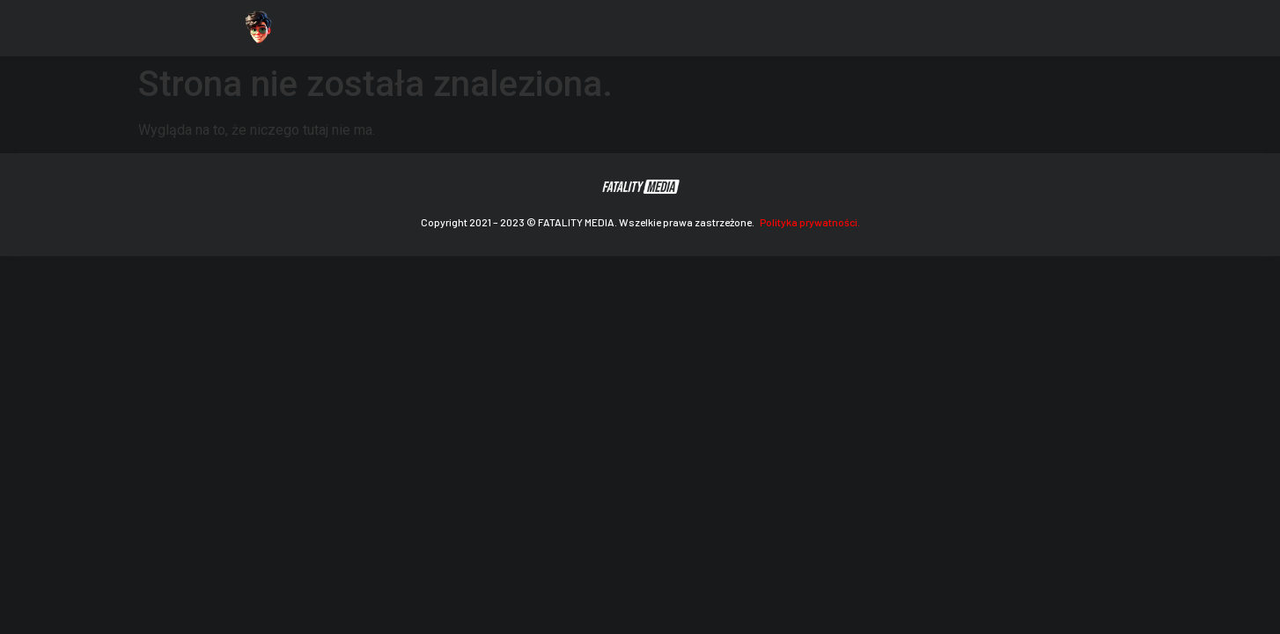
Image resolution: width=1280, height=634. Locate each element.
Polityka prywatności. (810, 222)
